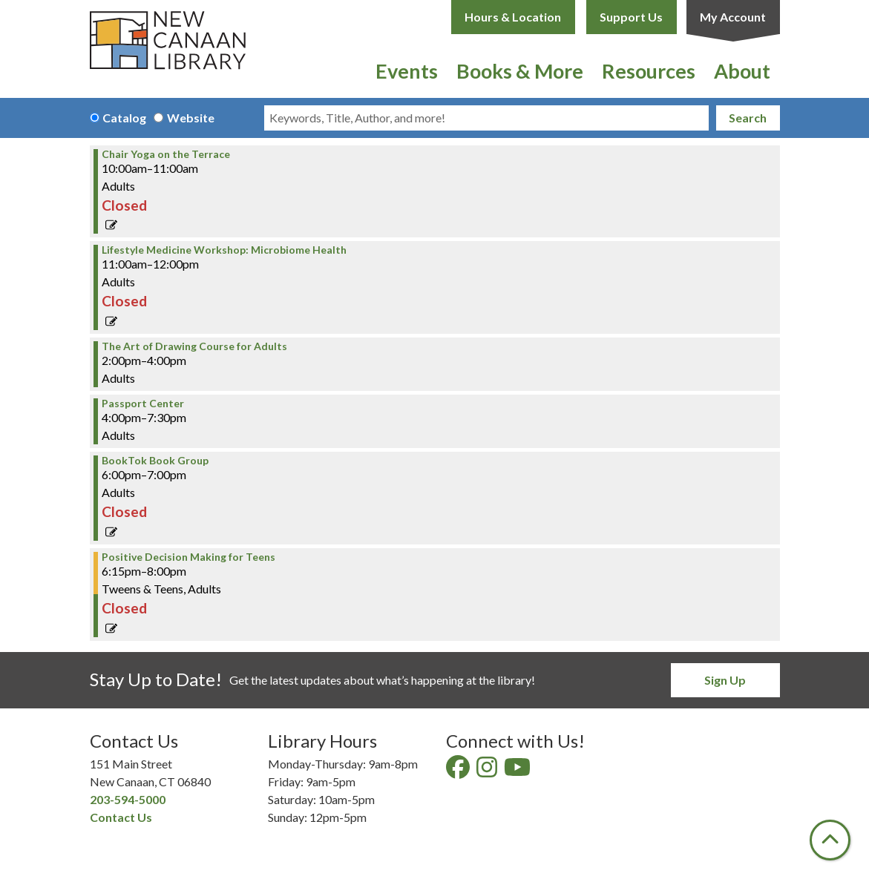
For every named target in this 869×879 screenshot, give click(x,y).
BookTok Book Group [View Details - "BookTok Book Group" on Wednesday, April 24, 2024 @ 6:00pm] (155, 460)
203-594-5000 (127, 799)
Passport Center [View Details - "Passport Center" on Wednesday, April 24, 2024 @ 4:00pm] (143, 403)
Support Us (631, 17)
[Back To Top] (830, 840)
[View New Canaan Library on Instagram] (487, 771)
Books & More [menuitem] (519, 71)
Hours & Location (513, 17)
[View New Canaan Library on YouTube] (518, 771)
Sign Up (725, 680)
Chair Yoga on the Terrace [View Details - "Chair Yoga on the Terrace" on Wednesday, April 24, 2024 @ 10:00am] (166, 154)
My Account (733, 17)
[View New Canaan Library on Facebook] (459, 771)
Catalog (124, 118)
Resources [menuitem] (648, 71)
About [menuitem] (742, 71)
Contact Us (121, 817)
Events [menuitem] (407, 71)
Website (190, 118)
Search (748, 118)
